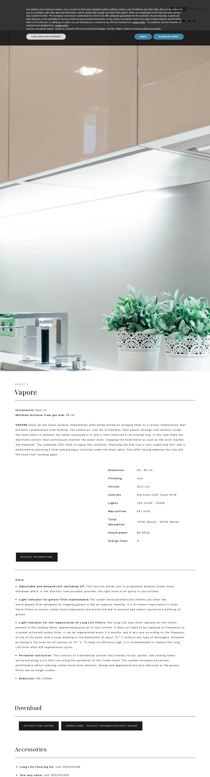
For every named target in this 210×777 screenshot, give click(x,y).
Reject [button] (143, 768)
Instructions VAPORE (39, 726)
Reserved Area (192, 8)
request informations (37, 557)
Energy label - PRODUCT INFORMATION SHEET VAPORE (101, 726)
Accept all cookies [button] (168, 768)
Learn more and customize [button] (46, 768)
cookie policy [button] (138, 754)
